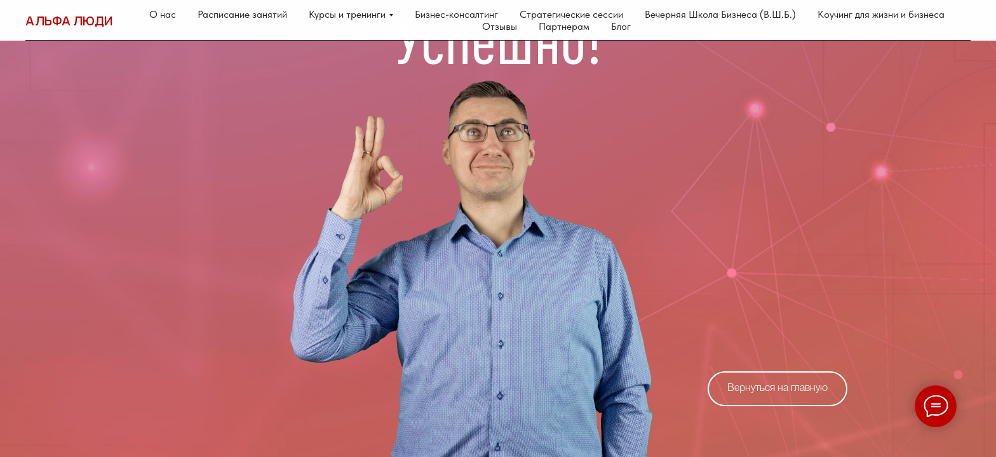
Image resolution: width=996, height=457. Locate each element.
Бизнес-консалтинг (456, 14)
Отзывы (499, 26)
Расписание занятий (242, 14)
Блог (621, 26)
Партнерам (564, 26)
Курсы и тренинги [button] (347, 14)
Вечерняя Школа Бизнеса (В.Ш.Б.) (720, 14)
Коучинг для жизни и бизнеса (881, 14)
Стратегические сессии (571, 14)
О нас (162, 14)
